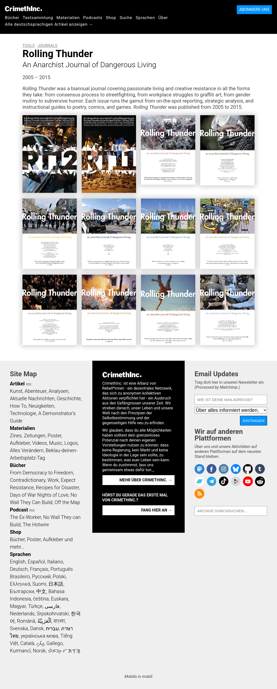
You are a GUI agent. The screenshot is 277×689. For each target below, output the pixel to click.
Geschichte (69, 398)
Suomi (39, 584)
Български (22, 591)
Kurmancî (20, 651)
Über (163, 17)
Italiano (55, 562)
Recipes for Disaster (57, 487)
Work (53, 480)
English (18, 562)
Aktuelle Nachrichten (32, 398)
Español (36, 562)
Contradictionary (27, 480)
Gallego (54, 643)
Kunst (16, 391)
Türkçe (35, 606)
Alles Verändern (26, 450)
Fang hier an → (156, 510)
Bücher (12, 17)
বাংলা (59, 621)
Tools (28, 45)
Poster (54, 436)
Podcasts (92, 17)
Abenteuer (36, 391)
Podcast (19, 510)
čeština (41, 599)
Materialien (68, 17)
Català (27, 643)
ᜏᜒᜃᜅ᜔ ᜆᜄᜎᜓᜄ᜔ (64, 651)
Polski (59, 576)
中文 (41, 591)
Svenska (19, 628)
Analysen (58, 391)
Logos (71, 443)
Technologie (23, 413)
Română (26, 621)
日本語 (55, 584)
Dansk (37, 628)
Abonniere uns (254, 9)
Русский (41, 576)
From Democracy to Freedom (41, 473)
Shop (111, 17)
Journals (47, 45)
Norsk (39, 651)
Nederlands (22, 614)
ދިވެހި (40, 643)
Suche (126, 17)
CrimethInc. (23, 8)
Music (55, 443)
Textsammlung (38, 17)
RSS (28, 384)
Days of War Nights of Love (39, 495)
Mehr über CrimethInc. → (145, 480)
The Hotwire (36, 525)
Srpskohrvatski (53, 614)
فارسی (52, 606)
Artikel (17, 384)
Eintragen (253, 421)
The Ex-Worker (25, 517)
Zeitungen (34, 436)
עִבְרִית (52, 628)
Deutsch (19, 569)
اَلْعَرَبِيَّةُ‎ (44, 621)
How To (18, 406)
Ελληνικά (20, 584)
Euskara (59, 599)
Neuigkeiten (41, 406)
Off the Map (67, 502)
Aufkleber (20, 443)
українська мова (39, 636)
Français (39, 569)
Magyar (18, 606)
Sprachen (145, 17)
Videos (39, 443)
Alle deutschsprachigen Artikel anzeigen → (49, 24)
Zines (16, 436)
